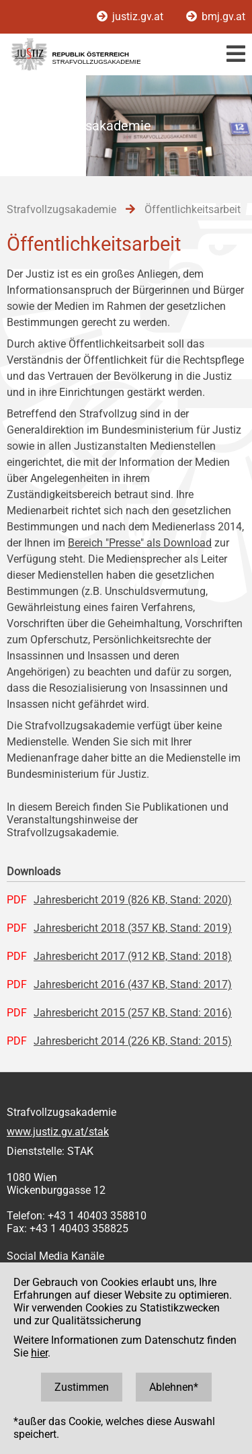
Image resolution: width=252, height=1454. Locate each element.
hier (39, 1352)
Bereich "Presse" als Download (140, 542)
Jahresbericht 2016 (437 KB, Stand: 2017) (133, 984)
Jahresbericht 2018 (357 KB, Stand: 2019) (133, 928)
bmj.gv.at (215, 16)
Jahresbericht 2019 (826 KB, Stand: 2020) (133, 899)
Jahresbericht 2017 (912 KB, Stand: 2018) (133, 956)
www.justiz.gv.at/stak (58, 1131)
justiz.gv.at (131, 16)
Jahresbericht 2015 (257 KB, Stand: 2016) (133, 1012)
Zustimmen (81, 1387)
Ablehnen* (173, 1387)
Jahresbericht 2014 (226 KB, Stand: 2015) (133, 1041)
